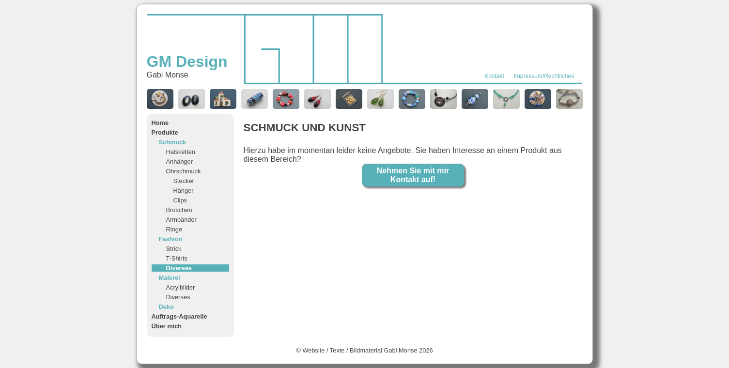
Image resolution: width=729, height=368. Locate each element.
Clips (180, 200)
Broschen (179, 210)
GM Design (187, 61)
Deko (166, 306)
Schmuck (172, 142)
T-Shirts (176, 258)
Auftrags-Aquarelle (179, 316)
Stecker (183, 180)
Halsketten (180, 151)
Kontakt (494, 76)
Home (160, 122)
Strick (174, 248)
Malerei (169, 277)
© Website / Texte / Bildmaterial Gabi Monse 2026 (364, 350)
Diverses (179, 268)
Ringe (174, 229)
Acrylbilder (180, 287)
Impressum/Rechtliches (544, 76)
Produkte (165, 132)
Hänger (183, 190)
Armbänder (181, 219)
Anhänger (179, 161)
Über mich (167, 326)
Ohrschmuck (183, 171)
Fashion (171, 239)
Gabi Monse (167, 75)
